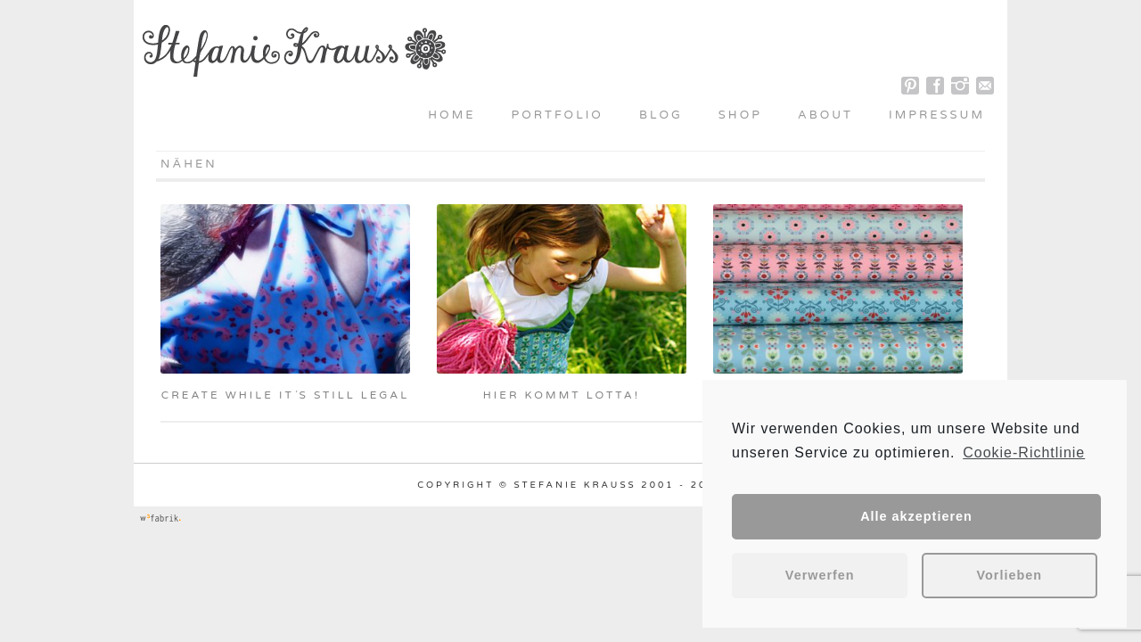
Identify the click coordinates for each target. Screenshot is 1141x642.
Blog (661, 115)
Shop (740, 115)
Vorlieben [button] (1010, 575)
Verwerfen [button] (820, 575)
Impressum (937, 115)
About (825, 115)
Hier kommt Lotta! (561, 395)
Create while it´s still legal (285, 395)
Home (451, 115)
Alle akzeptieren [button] (916, 516)
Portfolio (557, 115)
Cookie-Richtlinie (1024, 452)
